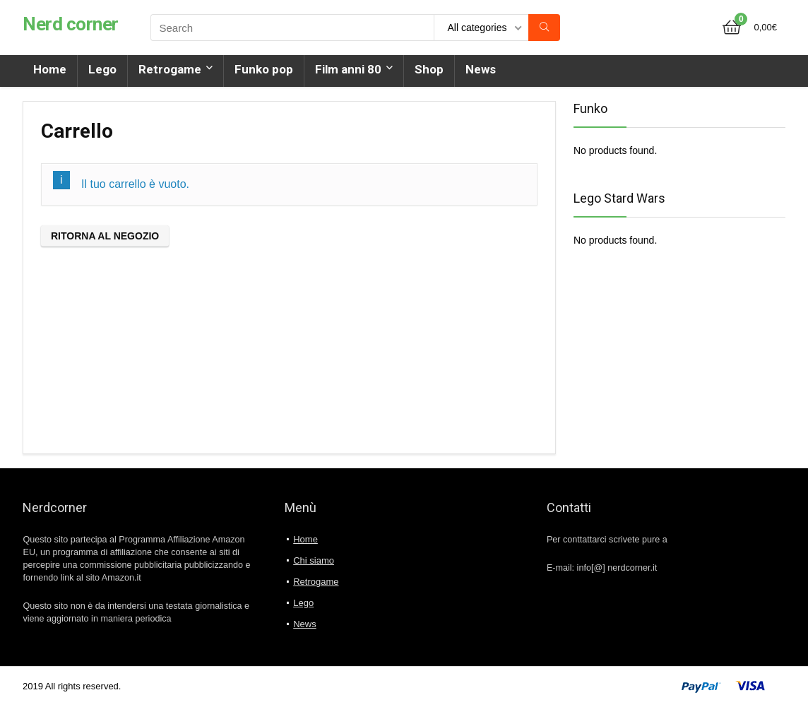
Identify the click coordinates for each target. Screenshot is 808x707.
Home (49, 69)
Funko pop (263, 69)
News (480, 69)
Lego (102, 69)
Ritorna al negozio (105, 236)
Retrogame (169, 69)
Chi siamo (313, 560)
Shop (429, 69)
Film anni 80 (348, 69)
